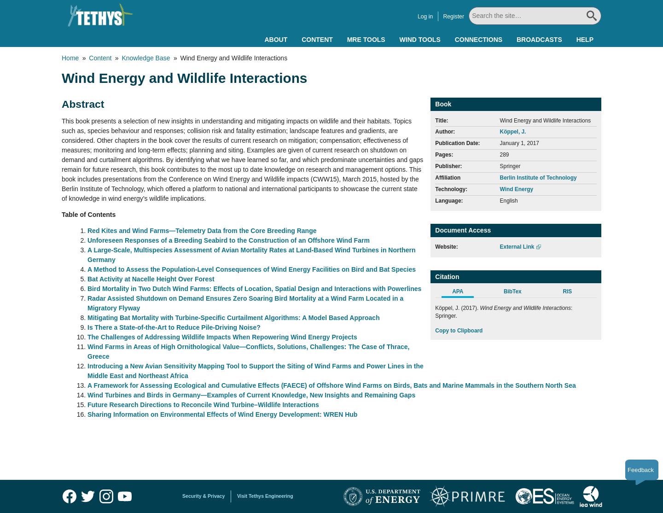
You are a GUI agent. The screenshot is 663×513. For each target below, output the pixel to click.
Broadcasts (539, 39)
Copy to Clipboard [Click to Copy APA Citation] (459, 330)
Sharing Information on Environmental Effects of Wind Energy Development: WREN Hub (222, 414)
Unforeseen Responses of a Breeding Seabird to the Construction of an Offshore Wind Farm (228, 240)
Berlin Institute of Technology (538, 178)
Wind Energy (517, 189)
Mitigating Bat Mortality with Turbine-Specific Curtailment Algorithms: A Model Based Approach (233, 317)
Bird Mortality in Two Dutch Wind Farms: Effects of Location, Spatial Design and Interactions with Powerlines (254, 288)
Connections (478, 39)
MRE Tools (366, 39)
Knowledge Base (146, 58)
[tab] (462, 293)
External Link (517, 247)
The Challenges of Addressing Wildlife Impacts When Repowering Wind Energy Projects (222, 337)
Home (70, 58)
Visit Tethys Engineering (265, 496)
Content (317, 39)
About (275, 39)
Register (453, 16)
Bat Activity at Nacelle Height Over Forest (151, 279)
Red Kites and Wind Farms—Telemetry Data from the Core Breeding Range (202, 230)
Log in (425, 16)
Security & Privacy (203, 496)
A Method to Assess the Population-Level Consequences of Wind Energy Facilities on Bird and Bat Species (251, 269)
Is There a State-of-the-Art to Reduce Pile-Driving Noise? (174, 327)
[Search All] (535, 16)
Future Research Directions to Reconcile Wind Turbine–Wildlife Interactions (203, 404)
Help (584, 39)
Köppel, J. (513, 131)
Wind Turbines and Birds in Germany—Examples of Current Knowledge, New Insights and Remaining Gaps (251, 395)
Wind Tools (420, 39)
